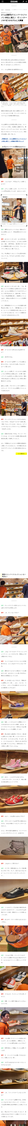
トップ (2, 9)
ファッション (7, 9)
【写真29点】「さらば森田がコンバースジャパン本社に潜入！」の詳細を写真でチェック (13, 140)
